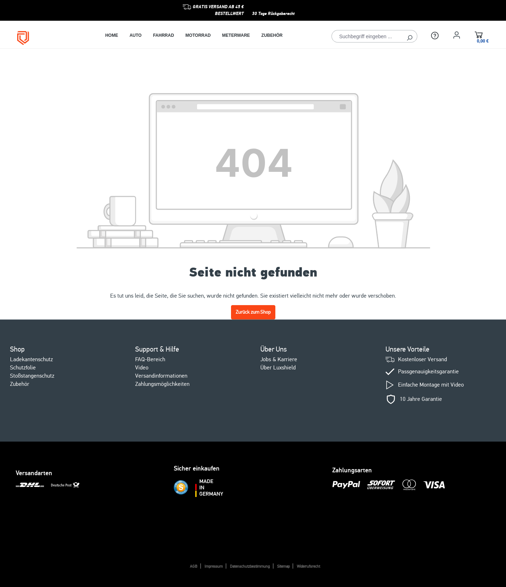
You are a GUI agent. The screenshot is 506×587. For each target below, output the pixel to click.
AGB (193, 566)
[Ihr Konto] (456, 35)
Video (141, 367)
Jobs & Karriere (278, 359)
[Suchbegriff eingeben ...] (366, 36)
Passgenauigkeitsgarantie (428, 371)
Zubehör (19, 384)
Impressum (214, 566)
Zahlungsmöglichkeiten (162, 384)
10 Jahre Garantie (421, 399)
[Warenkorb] (479, 36)
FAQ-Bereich (150, 359)
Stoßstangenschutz (32, 375)
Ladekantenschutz (31, 359)
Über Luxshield (278, 367)
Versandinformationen (161, 375)
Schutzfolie (23, 367)
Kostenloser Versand (422, 359)
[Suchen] (409, 36)
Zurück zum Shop (253, 312)
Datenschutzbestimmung (250, 566)
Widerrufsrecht (308, 566)
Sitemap (283, 566)
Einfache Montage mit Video (431, 385)
